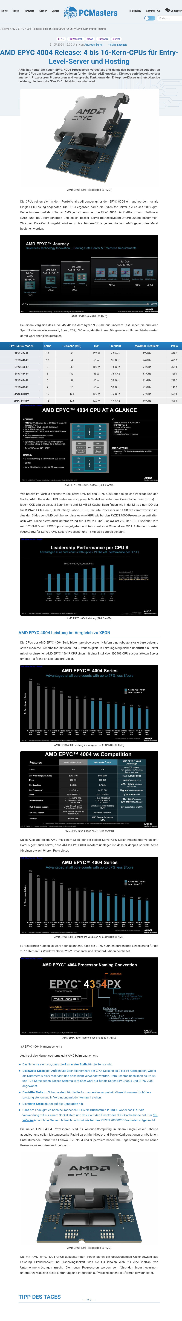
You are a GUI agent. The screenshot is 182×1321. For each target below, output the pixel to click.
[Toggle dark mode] (149, 18)
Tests (16, 10)
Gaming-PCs (153, 10)
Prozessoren (76, 38)
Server (43, 10)
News (4, 10)
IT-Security (135, 10)
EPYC (61, 38)
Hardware (29, 10)
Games (55, 10)
